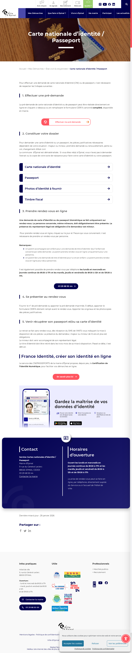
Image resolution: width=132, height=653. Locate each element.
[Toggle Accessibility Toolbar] (126, 638)
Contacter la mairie (28, 476)
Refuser (95, 643)
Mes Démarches (36, 69)
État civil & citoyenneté (57, 69)
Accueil (22, 69)
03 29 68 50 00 (30, 607)
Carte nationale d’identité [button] (42, 167)
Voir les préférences (117, 643)
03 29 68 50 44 (65, 286)
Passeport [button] (32, 177)
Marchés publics (101, 569)
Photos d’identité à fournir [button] (43, 188)
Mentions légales (27, 634)
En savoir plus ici (65, 376)
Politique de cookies (83, 649)
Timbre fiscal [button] (34, 199)
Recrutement (100, 572)
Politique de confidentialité (103, 649)
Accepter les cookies (73, 643)
